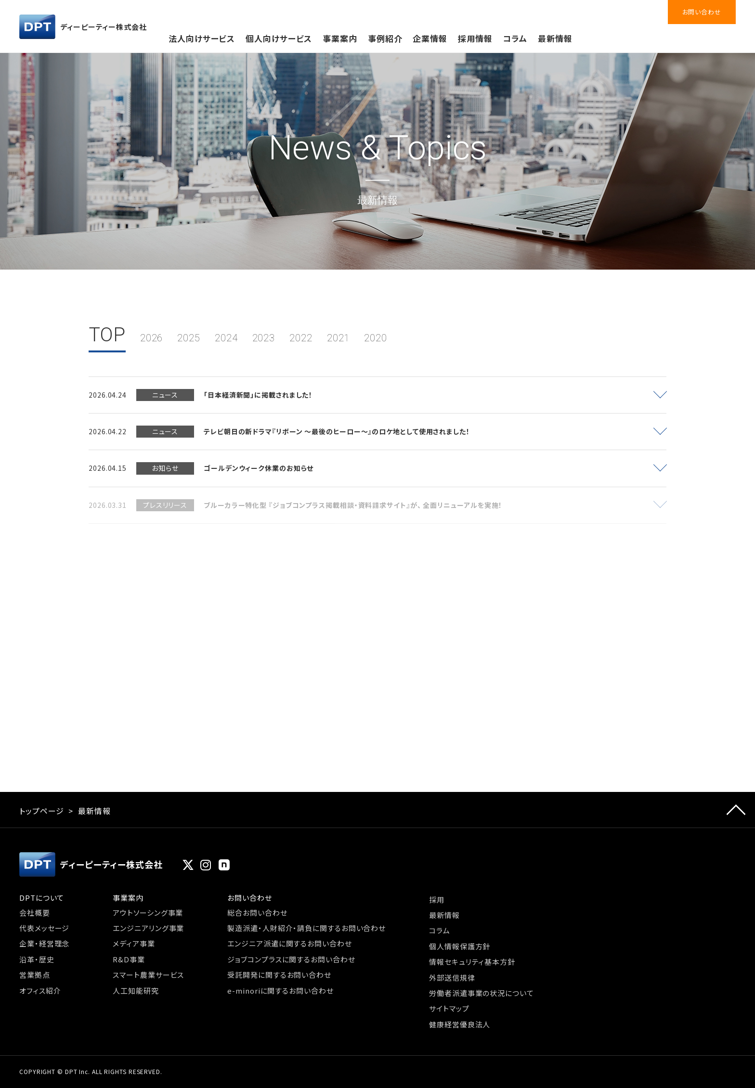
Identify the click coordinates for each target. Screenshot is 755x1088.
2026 (151, 338)
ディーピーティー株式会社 (83, 26)
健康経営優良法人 (459, 1024)
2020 (375, 338)
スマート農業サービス (148, 975)
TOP (107, 335)
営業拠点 (34, 975)
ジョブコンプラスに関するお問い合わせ (291, 959)
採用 (436, 899)
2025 (188, 338)
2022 (300, 338)
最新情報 (555, 38)
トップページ (41, 810)
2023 (263, 338)
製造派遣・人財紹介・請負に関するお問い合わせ (306, 928)
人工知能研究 (135, 990)
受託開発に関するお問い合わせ (279, 975)
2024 (226, 338)
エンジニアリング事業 (148, 928)
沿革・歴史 (36, 959)
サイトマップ (449, 1008)
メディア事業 (134, 943)
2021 (338, 338)
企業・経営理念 (44, 943)
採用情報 (475, 38)
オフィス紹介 (40, 990)
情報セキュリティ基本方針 (472, 962)
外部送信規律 (452, 977)
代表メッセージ (44, 928)
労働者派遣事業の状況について (481, 993)
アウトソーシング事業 (148, 912)
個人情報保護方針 (459, 946)
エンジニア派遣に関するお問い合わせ (289, 943)
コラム (515, 38)
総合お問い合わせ (257, 912)
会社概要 (34, 912)
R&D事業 (129, 959)
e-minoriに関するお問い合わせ (280, 990)
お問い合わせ (701, 11)
